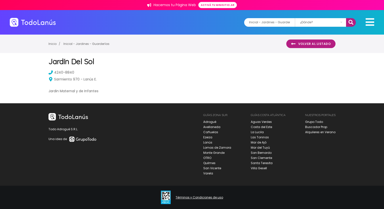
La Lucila (257, 132)
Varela (208, 173)
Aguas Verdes (261, 122)
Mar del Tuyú (260, 147)
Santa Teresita (262, 163)
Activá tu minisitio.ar (217, 5)
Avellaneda (211, 127)
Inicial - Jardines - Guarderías (86, 44)
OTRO (207, 158)
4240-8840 (61, 72)
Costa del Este (261, 127)
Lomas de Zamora (217, 147)
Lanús (207, 142)
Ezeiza (207, 137)
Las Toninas (260, 137)
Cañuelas (210, 132)
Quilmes (209, 163)
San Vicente (212, 168)
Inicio (52, 44)
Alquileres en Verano (320, 132)
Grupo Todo (314, 122)
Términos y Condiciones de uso (199, 197)
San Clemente (261, 158)
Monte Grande (214, 153)
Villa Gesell (259, 168)
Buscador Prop (316, 127)
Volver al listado (311, 43)
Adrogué (209, 122)
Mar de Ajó (258, 142)
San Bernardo (261, 153)
